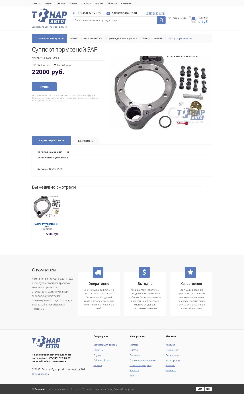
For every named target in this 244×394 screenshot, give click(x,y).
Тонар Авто (41, 389)
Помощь (101, 3)
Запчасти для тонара (105, 344)
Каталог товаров (48, 38)
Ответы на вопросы (141, 365)
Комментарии (86, 140)
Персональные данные (143, 360)
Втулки (97, 355)
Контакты (128, 3)
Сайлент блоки (102, 360)
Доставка (88, 3)
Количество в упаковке (51, 157)
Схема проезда (40, 373)
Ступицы (98, 350)
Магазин (62, 3)
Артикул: (42, 169)
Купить (44, 86)
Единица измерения (49, 151)
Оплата (74, 3)
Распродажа (172, 355)
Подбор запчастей (155, 12)
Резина (98, 365)
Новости (114, 3)
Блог (132, 375)
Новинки (170, 365)
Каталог (49, 3)
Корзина (170, 344)
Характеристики (51, 140)
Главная (36, 3)
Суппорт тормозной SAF (180, 38)
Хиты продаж (173, 360)
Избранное (177, 17)
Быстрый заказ (64, 65)
